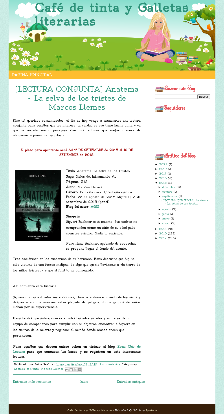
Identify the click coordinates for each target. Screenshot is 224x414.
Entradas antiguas (131, 382)
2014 (163, 228)
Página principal (31, 75)
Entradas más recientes (32, 382)
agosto (167, 209)
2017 (163, 173)
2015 (163, 182)
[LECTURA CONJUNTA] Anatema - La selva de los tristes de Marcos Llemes (77, 98)
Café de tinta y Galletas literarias (111, 15)
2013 (163, 233)
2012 (163, 238)
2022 (164, 164)
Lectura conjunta (26, 368)
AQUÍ (95, 207)
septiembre (170, 196)
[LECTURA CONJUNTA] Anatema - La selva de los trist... (185, 202)
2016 (163, 178)
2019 (163, 169)
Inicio (84, 382)
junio (166, 213)
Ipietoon (151, 410)
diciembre (169, 187)
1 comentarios (110, 364)
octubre (167, 191)
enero (166, 223)
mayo (166, 218)
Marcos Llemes (52, 368)
